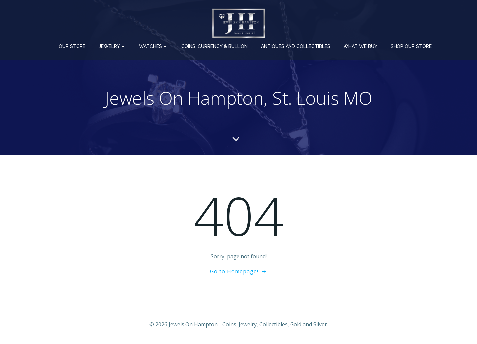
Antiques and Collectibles (295, 46)
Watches (153, 46)
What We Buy (360, 46)
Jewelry (112, 46)
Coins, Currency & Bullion (214, 46)
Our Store (72, 46)
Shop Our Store (411, 46)
